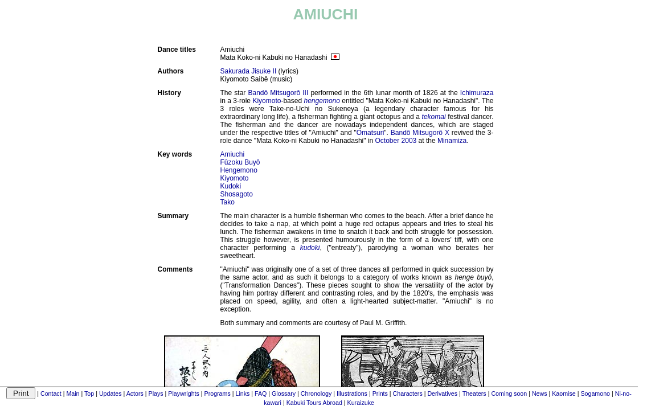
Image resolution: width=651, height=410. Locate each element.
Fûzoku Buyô (240, 162)
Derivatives (442, 393)
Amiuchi (232, 154)
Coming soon (509, 393)
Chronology (316, 393)
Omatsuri (370, 133)
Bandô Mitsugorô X (420, 133)
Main (72, 393)
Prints (380, 393)
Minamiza (451, 141)
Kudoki (230, 186)
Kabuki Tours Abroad (314, 402)
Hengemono (238, 170)
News (539, 393)
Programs (217, 393)
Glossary (284, 393)
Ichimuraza (477, 93)
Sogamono (595, 393)
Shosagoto (236, 194)
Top (89, 393)
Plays (156, 393)
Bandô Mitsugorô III (278, 93)
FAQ (261, 393)
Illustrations (352, 393)
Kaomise (563, 393)
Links (242, 393)
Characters (408, 393)
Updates (110, 393)
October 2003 (396, 141)
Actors (135, 393)
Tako (227, 202)
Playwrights (183, 393)
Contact (51, 393)
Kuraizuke (360, 402)
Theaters (474, 393)
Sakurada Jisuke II (248, 71)
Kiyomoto (266, 101)
